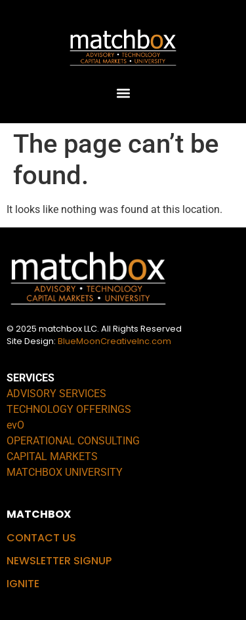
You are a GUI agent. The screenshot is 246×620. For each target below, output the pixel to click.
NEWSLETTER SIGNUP (59, 560)
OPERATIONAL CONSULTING (73, 441)
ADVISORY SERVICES (56, 393)
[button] (123, 93)
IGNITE (23, 583)
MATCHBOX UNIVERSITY (65, 472)
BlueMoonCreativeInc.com (114, 341)
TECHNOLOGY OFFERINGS (69, 409)
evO (15, 425)
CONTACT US (41, 537)
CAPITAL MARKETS (52, 456)
